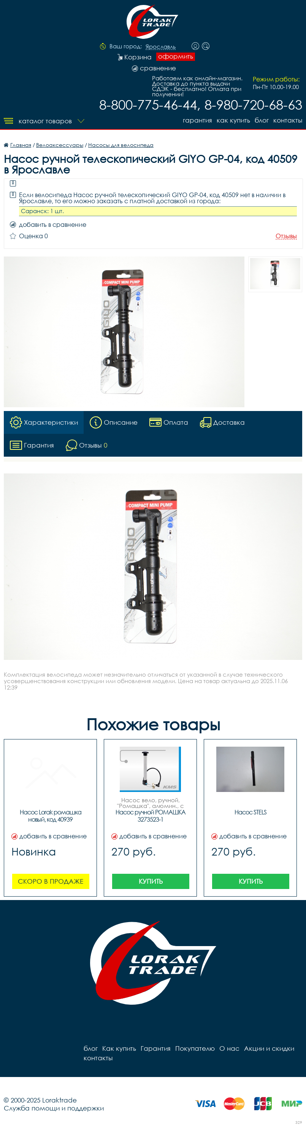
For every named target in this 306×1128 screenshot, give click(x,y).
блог (262, 120)
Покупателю (195, 1048)
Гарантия (197, 120)
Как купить (233, 120)
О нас (229, 1048)
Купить (151, 881)
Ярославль (161, 47)
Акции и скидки (269, 1048)
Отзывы (286, 236)
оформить (175, 56)
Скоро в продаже (50, 881)
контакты (287, 120)
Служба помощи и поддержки (54, 1108)
